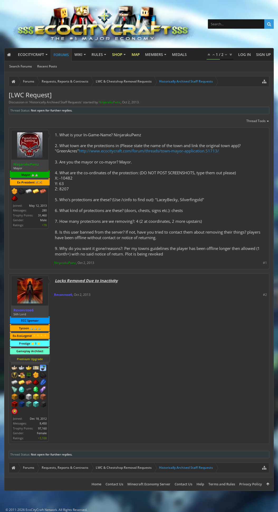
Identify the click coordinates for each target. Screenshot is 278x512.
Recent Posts (47, 66)
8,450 (43, 423)
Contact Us (114, 484)
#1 (265, 263)
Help (200, 484)
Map (136, 54)
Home (96, 484)
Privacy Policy (250, 484)
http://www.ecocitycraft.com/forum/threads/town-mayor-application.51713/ (149, 150)
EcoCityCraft (31, 54)
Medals (179, 54)
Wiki (78, 54)
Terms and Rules (221, 484)
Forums (61, 54)
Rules (97, 54)
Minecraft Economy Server (148, 484)
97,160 (42, 428)
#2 (265, 295)
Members (154, 54)
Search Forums (20, 66)
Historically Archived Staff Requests (56, 102)
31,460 (42, 215)
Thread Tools (257, 121)
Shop (117, 54)
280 (44, 210)
